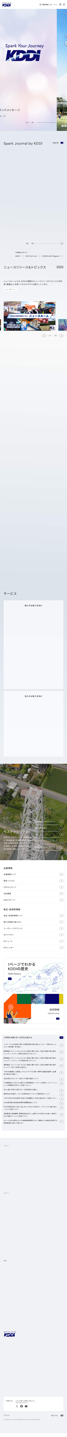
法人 (55, 4)
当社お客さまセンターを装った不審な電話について (21, 1078)
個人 (51, 4)
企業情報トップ (10, 874)
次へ (57, 122)
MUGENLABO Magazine (52, 256)
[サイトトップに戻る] (7, 4)
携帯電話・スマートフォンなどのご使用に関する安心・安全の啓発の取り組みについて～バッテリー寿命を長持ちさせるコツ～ (30, 1052)
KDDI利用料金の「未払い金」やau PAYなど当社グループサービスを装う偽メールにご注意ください (30, 1108)
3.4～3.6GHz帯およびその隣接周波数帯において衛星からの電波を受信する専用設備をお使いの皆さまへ (31, 1121)
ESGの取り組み (40, 828)
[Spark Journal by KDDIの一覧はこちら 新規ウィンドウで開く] (58, 143)
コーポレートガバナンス (13, 928)
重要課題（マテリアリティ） (44, 821)
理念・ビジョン (9, 881)
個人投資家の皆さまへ (13, 922)
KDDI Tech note (33, 256)
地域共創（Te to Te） (43, 847)
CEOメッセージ (10, 887)
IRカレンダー (9, 947)
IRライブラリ (8, 935)
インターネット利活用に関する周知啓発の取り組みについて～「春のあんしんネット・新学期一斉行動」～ (30, 1045)
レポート (37, 834)
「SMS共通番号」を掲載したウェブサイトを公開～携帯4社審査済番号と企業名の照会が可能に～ (30, 1073)
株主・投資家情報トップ (13, 915)
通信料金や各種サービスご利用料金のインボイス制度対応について (27, 1093)
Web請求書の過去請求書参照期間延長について (21, 1102)
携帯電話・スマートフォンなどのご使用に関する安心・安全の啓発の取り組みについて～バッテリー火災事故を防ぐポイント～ (30, 1059)
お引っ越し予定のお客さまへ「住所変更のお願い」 (21, 1089)
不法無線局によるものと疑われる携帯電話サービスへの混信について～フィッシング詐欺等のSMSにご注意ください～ (30, 1084)
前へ (36, 122)
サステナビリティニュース (44, 841)
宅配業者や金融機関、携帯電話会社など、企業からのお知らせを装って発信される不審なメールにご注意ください (30, 1115)
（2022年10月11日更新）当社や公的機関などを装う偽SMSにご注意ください (30, 1098)
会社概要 (7, 893)
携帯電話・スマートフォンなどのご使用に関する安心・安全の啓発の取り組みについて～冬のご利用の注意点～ (30, 1066)
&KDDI (19, 256)
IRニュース (8, 941)
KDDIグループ (9, 900)
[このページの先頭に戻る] (57, 1415)
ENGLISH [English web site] (7, 1415)
